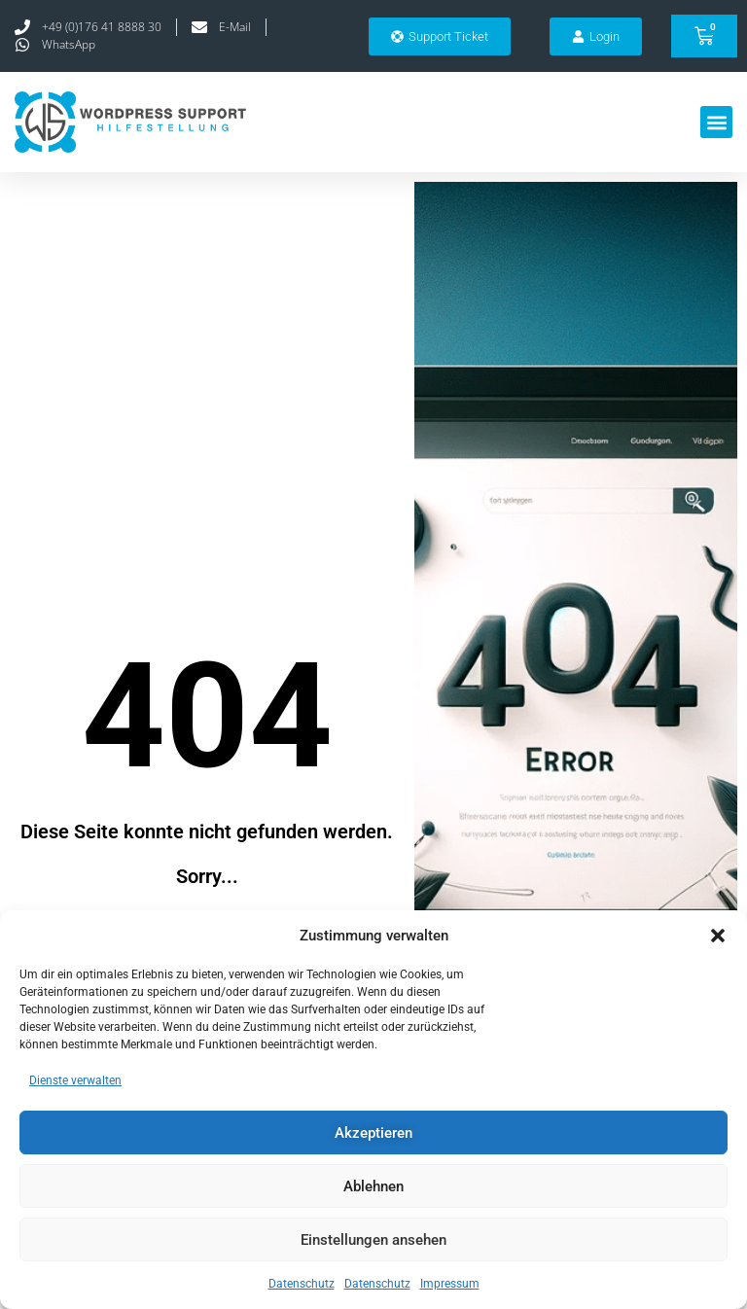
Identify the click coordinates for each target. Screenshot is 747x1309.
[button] (718, 935)
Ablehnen (373, 1186)
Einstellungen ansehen (373, 1240)
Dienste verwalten (75, 1080)
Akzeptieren (373, 1133)
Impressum (450, 1284)
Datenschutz (301, 1284)
